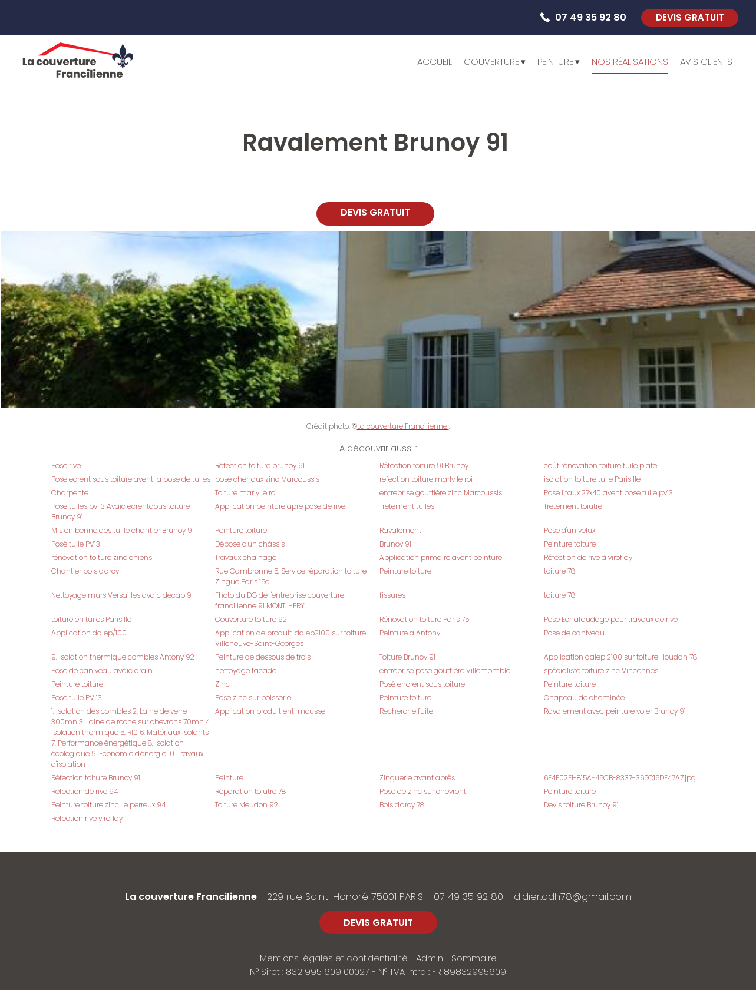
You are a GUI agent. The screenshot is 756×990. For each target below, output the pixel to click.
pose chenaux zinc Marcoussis (267, 479)
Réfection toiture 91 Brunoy (423, 466)
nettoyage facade (245, 670)
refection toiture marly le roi (426, 479)
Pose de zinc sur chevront (422, 791)
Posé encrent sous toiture (422, 684)
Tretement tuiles (406, 506)
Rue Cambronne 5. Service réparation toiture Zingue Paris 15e (291, 576)
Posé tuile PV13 (75, 544)
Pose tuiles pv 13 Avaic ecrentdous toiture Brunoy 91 (120, 511)
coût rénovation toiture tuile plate (600, 466)
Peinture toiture (241, 530)
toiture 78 (559, 571)
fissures (392, 595)
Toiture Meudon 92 (246, 805)
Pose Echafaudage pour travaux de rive (611, 619)
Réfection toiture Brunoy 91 (95, 778)
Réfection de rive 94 (84, 791)
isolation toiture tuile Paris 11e (592, 479)
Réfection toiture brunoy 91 (260, 466)
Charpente (69, 493)
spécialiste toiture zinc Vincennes (601, 670)
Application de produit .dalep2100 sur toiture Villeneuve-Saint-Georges (290, 638)
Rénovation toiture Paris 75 (424, 619)
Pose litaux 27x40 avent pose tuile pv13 (608, 493)
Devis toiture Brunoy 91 (581, 805)
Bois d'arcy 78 (401, 805)
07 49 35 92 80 (468, 896)
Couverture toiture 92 (251, 619)
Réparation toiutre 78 (250, 791)
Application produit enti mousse (270, 711)
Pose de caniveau (574, 633)
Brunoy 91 (395, 544)
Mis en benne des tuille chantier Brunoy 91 (122, 530)
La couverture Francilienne (403, 426)
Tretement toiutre (573, 506)
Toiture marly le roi (246, 493)
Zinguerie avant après (417, 778)
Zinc (222, 684)
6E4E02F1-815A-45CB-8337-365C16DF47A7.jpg (620, 778)
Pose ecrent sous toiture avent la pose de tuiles (130, 479)
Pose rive (66, 466)
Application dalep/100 (89, 633)
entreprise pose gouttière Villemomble (444, 670)
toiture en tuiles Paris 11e (91, 619)
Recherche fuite (406, 711)
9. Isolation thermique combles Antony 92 (122, 657)
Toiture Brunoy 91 (407, 657)
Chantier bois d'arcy (85, 571)
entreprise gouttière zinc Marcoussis (440, 493)
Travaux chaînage (245, 557)
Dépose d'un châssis (250, 544)
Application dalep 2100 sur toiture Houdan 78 (620, 657)
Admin (429, 958)
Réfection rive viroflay (87, 818)
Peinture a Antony (409, 633)
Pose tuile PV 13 (76, 698)
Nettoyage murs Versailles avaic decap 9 (121, 595)
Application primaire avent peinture (440, 557)
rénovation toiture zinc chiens (101, 557)
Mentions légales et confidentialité (334, 958)
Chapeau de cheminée (584, 698)
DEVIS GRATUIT (690, 17)
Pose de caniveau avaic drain (102, 670)
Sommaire (474, 958)
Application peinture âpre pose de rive (280, 506)
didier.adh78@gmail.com (573, 896)
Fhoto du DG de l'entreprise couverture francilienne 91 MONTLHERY (279, 600)
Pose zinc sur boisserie (253, 698)
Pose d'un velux (569, 530)
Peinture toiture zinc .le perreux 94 (108, 805)
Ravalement (400, 530)
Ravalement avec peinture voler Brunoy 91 (615, 711)
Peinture (229, 778)
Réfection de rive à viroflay (588, 557)
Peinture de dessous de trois (263, 657)
